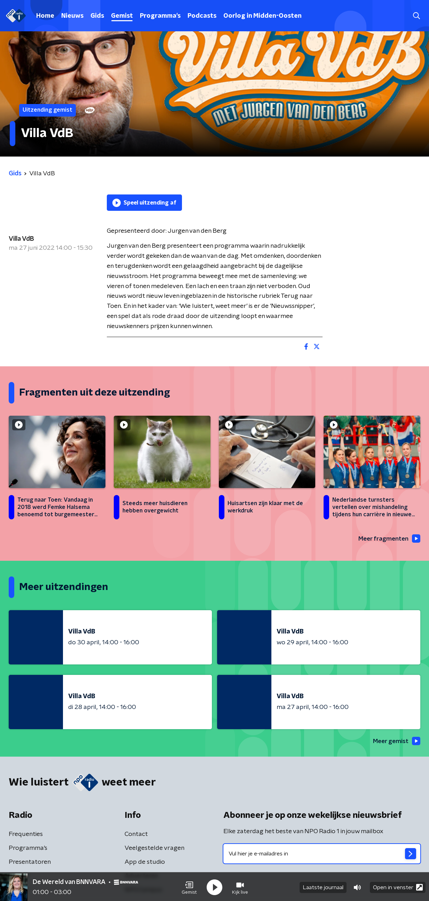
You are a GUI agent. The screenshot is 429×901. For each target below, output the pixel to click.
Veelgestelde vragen (154, 849)
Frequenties (26, 835)
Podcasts (202, 16)
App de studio (145, 863)
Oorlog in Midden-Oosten (262, 16)
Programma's (160, 16)
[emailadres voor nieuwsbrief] (322, 854)
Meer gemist (395, 741)
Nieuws (72, 16)
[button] (189, 886)
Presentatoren (30, 863)
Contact (136, 835)
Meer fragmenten (388, 539)
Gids (97, 16)
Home (45, 16)
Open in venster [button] (398, 886)
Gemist (122, 16)
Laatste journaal (323, 886)
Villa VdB (21, 239)
